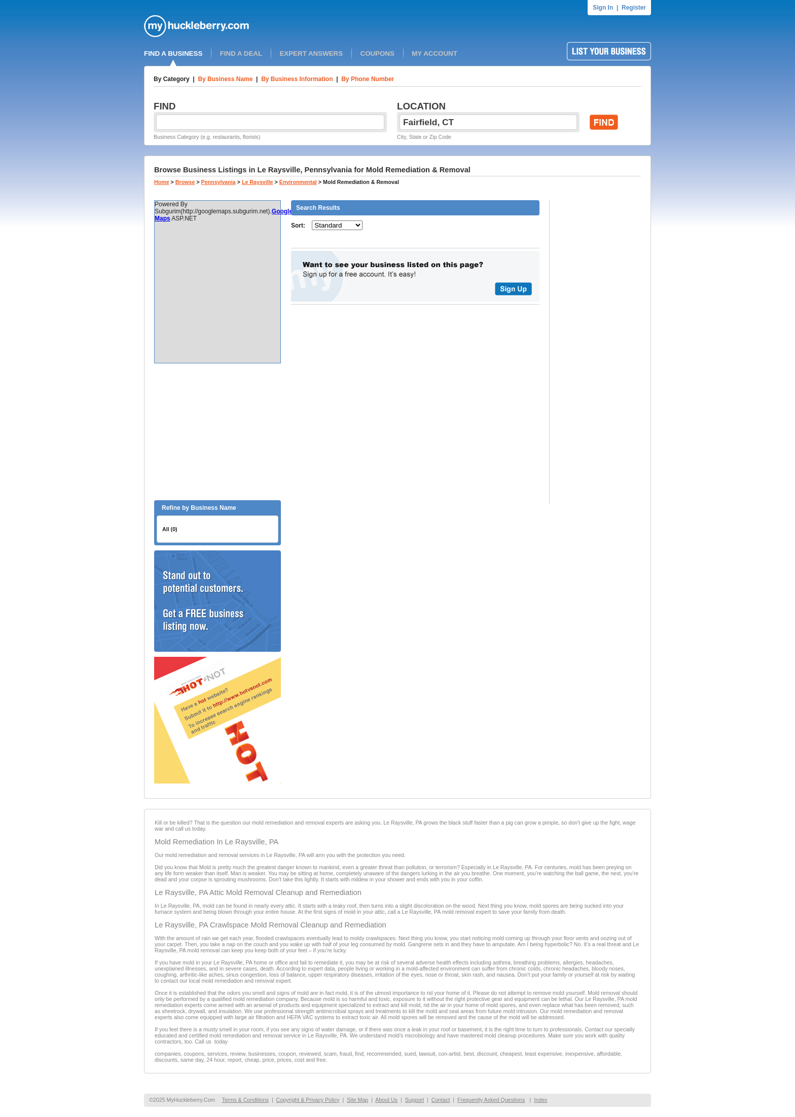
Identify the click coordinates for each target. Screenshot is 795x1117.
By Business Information (297, 79)
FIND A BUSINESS (173, 53)
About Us (386, 1100)
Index (540, 1100)
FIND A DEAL (241, 53)
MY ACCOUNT (434, 53)
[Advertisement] (217, 431)
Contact (440, 1100)
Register (634, 7)
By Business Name (225, 79)
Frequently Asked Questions (491, 1100)
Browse (185, 182)
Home (161, 182)
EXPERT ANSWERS (311, 53)
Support (414, 1100)
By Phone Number (367, 79)
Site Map (357, 1100)
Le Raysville (257, 182)
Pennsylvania (218, 182)
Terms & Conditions (245, 1100)
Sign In (603, 7)
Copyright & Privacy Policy (308, 1100)
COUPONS (377, 53)
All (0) (169, 529)
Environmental (298, 182)
